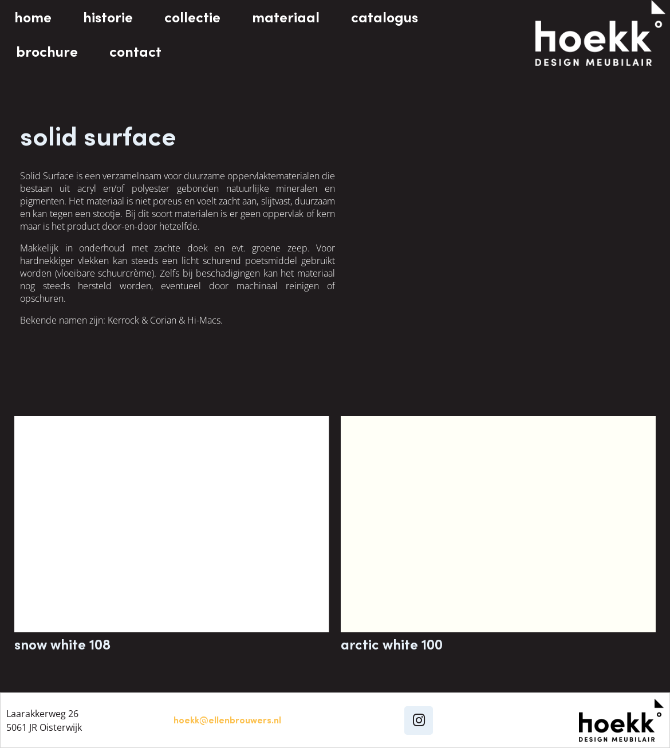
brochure (47, 51)
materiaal (286, 17)
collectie (192, 17)
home (33, 17)
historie (108, 17)
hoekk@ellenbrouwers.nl (227, 720)
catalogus (384, 17)
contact (135, 51)
